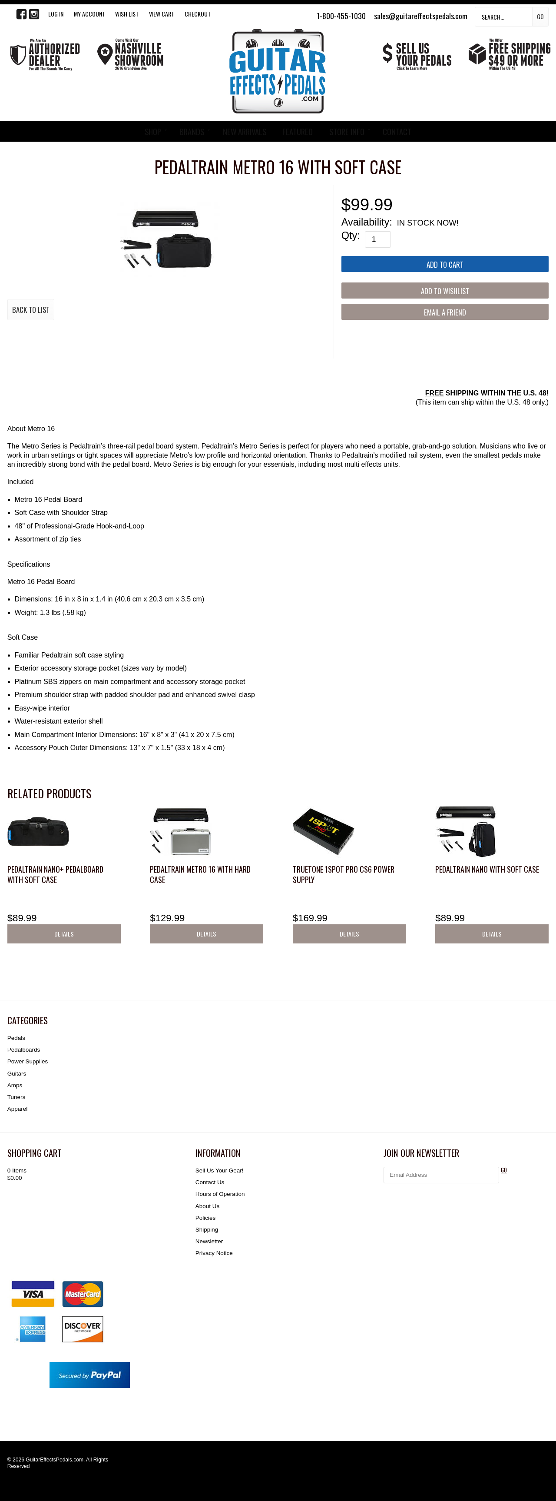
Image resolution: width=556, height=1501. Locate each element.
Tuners (16, 1097)
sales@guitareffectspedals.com (420, 15)
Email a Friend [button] (445, 312)
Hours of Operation (220, 1194)
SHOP (153, 131)
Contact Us (209, 1182)
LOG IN (55, 13)
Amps (14, 1085)
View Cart (161, 13)
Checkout (198, 13)
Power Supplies (27, 1061)
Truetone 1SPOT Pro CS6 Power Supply (343, 874)
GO (504, 1170)
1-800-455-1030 (341, 15)
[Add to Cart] (445, 264)
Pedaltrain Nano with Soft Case (487, 869)
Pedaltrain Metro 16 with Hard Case (200, 874)
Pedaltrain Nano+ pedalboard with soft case (55, 874)
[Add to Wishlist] (445, 290)
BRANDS (191, 131)
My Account (89, 13)
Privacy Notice (214, 1253)
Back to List (31, 309)
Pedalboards (23, 1049)
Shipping (206, 1229)
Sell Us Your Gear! (219, 1170)
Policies (205, 1218)
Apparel (17, 1109)
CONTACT (397, 131)
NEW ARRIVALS (244, 131)
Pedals (16, 1038)
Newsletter (209, 1241)
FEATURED (297, 131)
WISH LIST (127, 13)
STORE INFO (346, 131)
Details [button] (64, 933)
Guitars (16, 1073)
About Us (207, 1206)
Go (540, 16)
